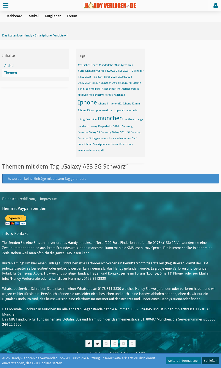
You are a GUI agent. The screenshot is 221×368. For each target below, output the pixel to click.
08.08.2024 (122, 70)
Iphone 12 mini (131, 103)
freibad (135, 88)
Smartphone (85, 144)
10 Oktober (137, 70)
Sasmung (83, 138)
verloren (128, 144)
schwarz (111, 138)
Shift (134, 138)
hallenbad (119, 94)
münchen (110, 118)
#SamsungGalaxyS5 (89, 70)
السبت (100, 150)
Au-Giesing (135, 82)
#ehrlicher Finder (88, 64)
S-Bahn (117, 126)
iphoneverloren (104, 110)
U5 (120, 144)
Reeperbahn (105, 126)
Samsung (127, 126)
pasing (93, 126)
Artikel (9, 66)
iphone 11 (104, 103)
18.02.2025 (84, 76)
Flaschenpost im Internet (115, 88)
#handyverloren (123, 64)
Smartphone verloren (105, 144)
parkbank (83, 126)
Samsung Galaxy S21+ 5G (115, 132)
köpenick (119, 110)
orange (139, 119)
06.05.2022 (108, 70)
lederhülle (131, 110)
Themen (10, 73)
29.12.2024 (84, 82)
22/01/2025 (125, 76)
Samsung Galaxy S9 (89, 132)
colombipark (93, 88)
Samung (135, 132)
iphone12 (116, 103)
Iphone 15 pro (86, 110)
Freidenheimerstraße (101, 94)
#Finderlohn (106, 64)
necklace (129, 119)
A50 (114, 82)
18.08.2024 (110, 76)
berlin (81, 88)
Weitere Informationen (183, 360)
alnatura (123, 82)
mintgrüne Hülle (87, 119)
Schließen (210, 360)
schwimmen (124, 138)
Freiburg (83, 94)
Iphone (87, 102)
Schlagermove (97, 138)
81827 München (101, 82)
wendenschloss (86, 150)
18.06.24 (97, 76)
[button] (5, 5)
